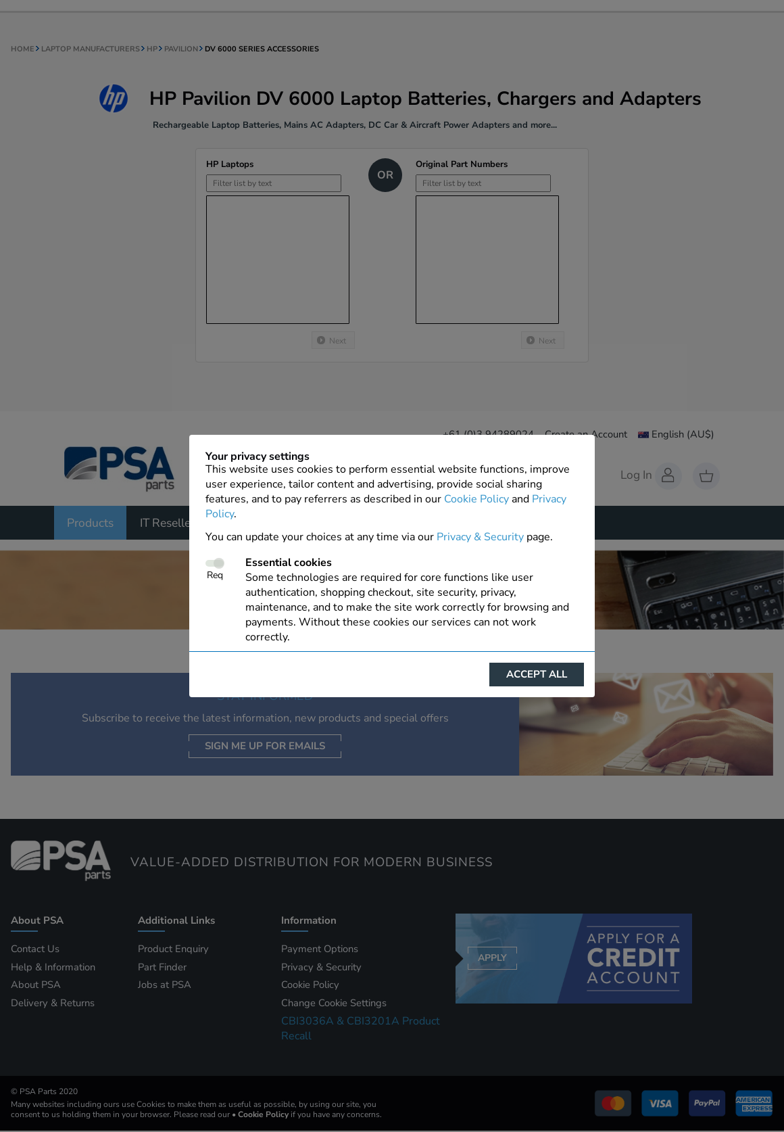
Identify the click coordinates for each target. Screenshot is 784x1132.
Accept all (536, 674)
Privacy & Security (480, 536)
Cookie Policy (476, 499)
